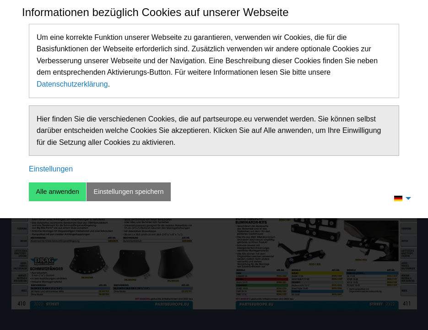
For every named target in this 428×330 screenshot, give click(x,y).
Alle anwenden (57, 191)
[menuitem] (400, 198)
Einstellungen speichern (129, 191)
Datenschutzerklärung (72, 84)
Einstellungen (51, 169)
